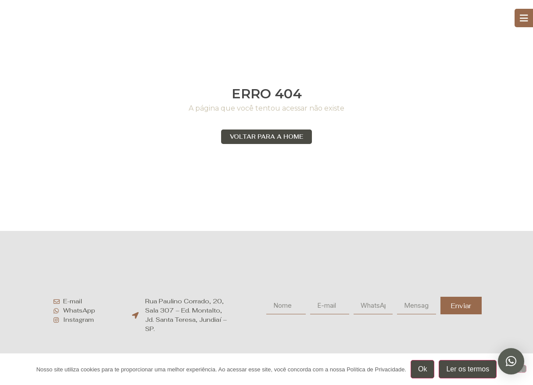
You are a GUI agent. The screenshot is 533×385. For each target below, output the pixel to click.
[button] (511, 361)
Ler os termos (467, 369)
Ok (422, 369)
